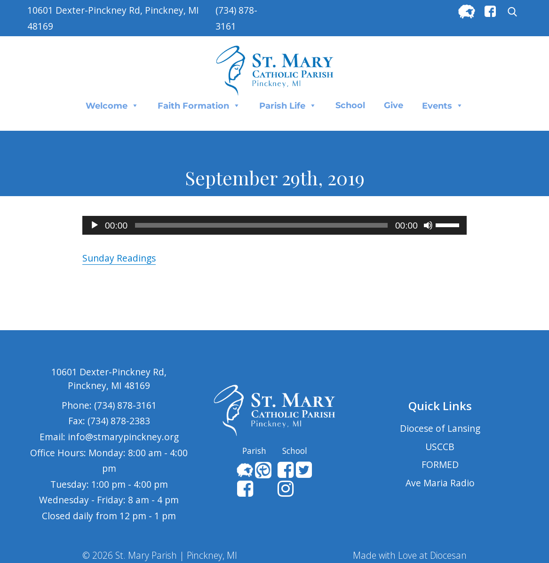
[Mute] (428, 225)
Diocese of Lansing (440, 428)
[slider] (261, 225)
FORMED (440, 464)
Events (442, 105)
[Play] (94, 225)
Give (393, 105)
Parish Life (288, 105)
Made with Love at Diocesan (410, 555)
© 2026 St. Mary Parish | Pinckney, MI (159, 555)
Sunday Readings (119, 258)
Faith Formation (199, 105)
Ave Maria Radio (440, 482)
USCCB (439, 446)
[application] (274, 225)
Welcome (112, 105)
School (350, 105)
